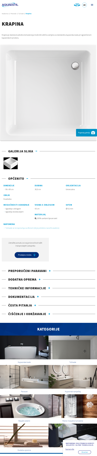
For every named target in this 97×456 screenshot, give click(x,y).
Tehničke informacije (27, 288)
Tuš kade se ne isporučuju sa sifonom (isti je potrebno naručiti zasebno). (32, 228)
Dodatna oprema (22, 279)
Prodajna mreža (26, 255)
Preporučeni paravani (27, 271)
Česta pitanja (20, 305)
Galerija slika (20, 151)
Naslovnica (5, 13)
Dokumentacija (21, 297)
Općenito (16, 178)
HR (84, 5)
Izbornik (92, 5)
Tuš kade (21, 13)
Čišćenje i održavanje (27, 314)
